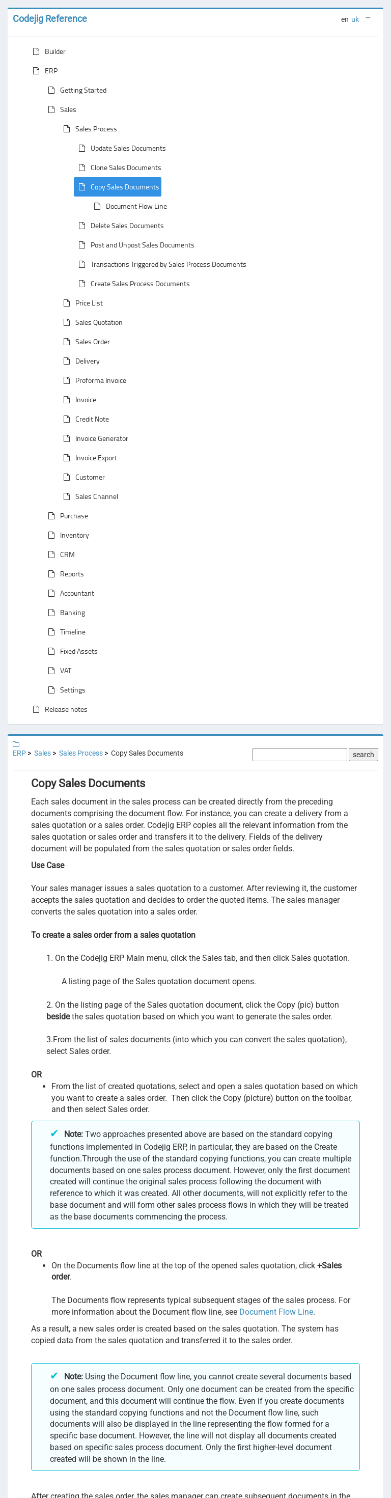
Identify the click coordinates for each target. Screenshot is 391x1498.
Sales (60, 109)
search (363, 755)
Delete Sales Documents (119, 225)
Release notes (58, 709)
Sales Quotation (91, 322)
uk (355, 19)
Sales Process (88, 128)
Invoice (77, 399)
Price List (81, 303)
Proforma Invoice (92, 380)
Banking (64, 612)
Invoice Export (88, 457)
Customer (82, 477)
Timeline (65, 632)
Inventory (66, 535)
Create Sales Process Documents (132, 283)
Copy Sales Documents (116, 187)
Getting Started (75, 90)
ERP (43, 70)
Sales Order (84, 341)
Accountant (69, 593)
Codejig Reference (50, 18)
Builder (47, 51)
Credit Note (84, 419)
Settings (65, 690)
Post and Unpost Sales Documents (134, 245)
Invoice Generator (93, 438)
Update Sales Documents (120, 148)
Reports (64, 573)
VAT (57, 670)
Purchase (66, 515)
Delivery (79, 361)
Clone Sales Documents (117, 167)
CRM (59, 554)
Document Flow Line (128, 206)
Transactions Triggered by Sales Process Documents (160, 264)
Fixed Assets (71, 651)
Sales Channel (88, 496)
